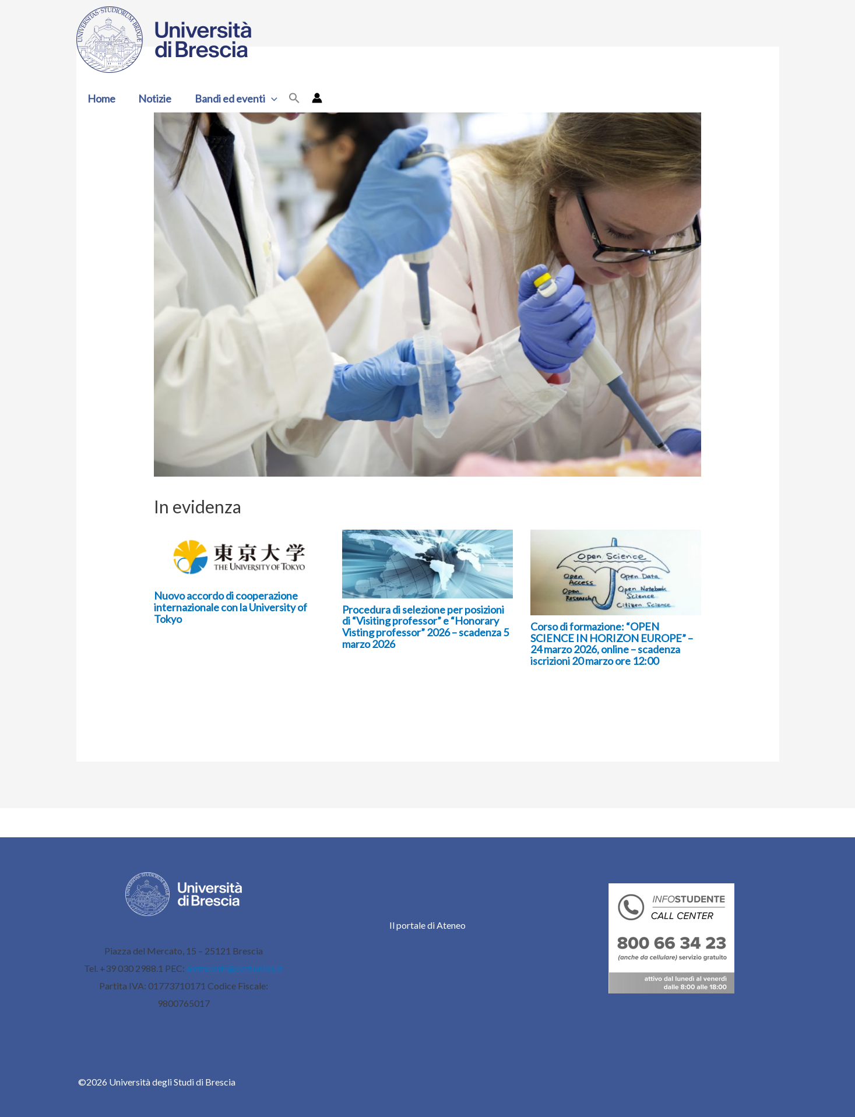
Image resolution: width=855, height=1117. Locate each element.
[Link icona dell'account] (311, 98)
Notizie (152, 98)
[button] (267, 98)
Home (101, 98)
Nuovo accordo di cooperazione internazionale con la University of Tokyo (230, 607)
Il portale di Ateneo (427, 925)
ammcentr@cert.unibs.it (235, 968)
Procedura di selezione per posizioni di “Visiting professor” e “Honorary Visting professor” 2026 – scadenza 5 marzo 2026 (425, 626)
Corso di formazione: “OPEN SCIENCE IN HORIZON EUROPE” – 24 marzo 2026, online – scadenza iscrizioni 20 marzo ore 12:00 (611, 643)
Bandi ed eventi (231, 98)
